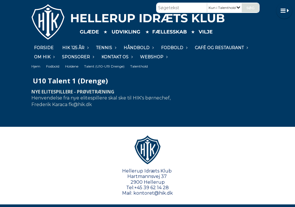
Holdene (71, 66)
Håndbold (138, 47)
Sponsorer (77, 57)
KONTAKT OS (116, 57)
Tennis (105, 47)
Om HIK (43, 57)
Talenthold (139, 66)
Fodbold (173, 47)
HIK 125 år (74, 47)
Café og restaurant (221, 47)
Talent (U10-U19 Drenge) (104, 66)
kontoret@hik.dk (153, 193)
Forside (44, 47)
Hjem (35, 66)
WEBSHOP (153, 57)
